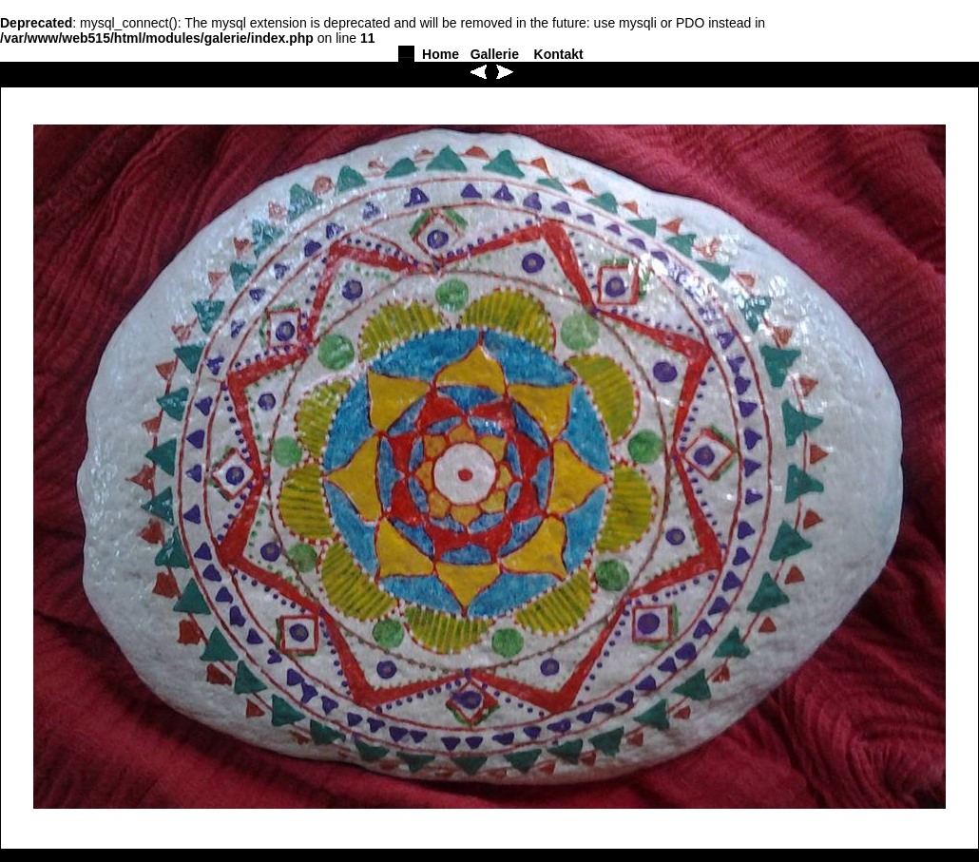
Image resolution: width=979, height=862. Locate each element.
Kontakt (559, 54)
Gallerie (494, 54)
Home (440, 54)
